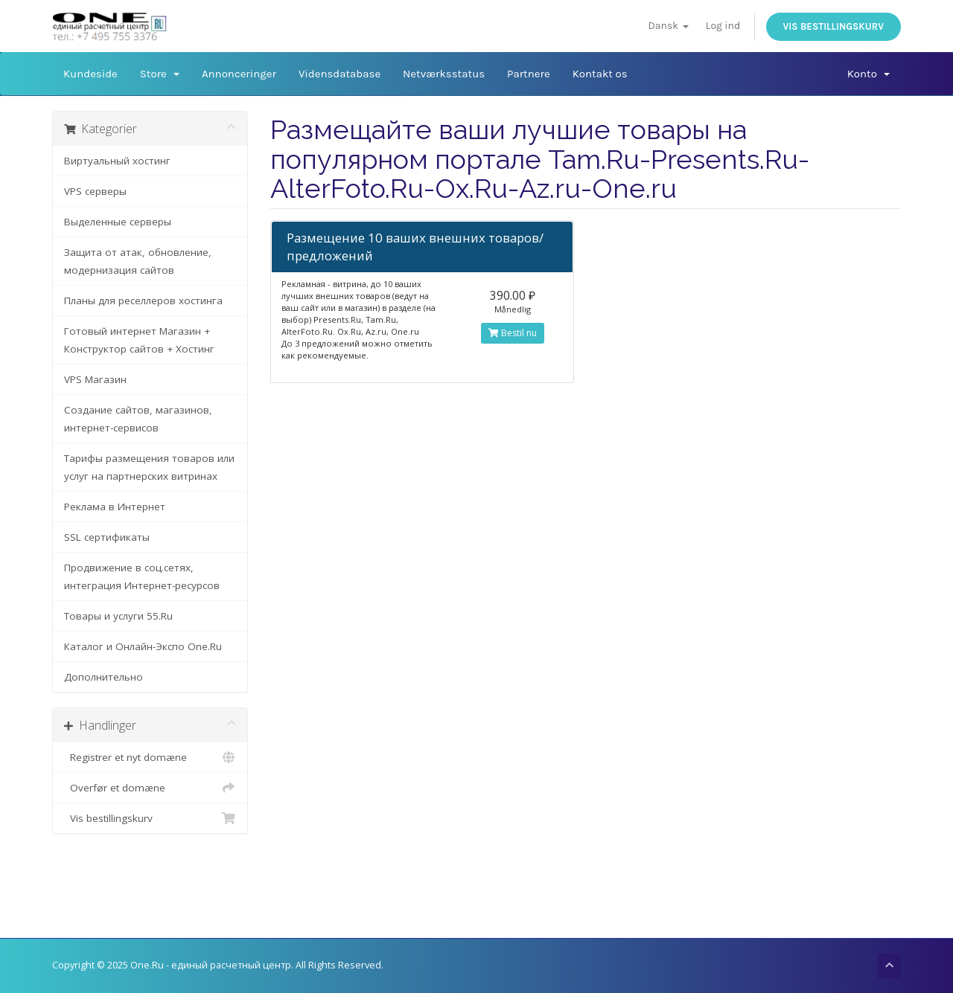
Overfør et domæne (150, 788)
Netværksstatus (444, 73)
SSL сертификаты (107, 537)
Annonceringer (239, 73)
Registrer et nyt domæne (150, 757)
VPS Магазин (95, 379)
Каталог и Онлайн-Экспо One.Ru (143, 646)
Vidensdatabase (339, 73)
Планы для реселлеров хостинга (143, 300)
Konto (868, 73)
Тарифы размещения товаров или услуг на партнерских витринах (149, 467)
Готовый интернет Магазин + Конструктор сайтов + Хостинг (139, 340)
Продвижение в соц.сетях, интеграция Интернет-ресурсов (142, 576)
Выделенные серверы (117, 221)
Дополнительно (103, 677)
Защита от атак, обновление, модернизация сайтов (137, 261)
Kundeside (90, 73)
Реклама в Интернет (114, 506)
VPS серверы (95, 191)
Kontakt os (600, 73)
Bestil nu (512, 333)
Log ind (723, 25)
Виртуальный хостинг (117, 160)
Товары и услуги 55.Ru (118, 616)
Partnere (528, 73)
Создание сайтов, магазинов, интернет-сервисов (138, 418)
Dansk (668, 25)
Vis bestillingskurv (833, 26)
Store (159, 73)
